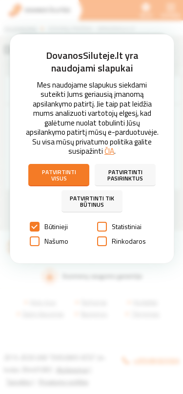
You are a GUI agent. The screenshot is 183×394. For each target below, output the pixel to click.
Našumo (49, 241)
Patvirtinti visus (59, 175)
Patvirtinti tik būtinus (92, 201)
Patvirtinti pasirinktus (125, 175)
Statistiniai (119, 226)
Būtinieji (49, 226)
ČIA (109, 151)
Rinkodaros (121, 241)
